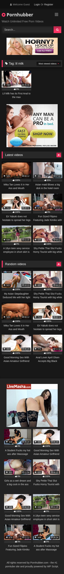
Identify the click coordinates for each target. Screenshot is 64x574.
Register (48, 4)
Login (37, 4)
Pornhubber (17, 15)
